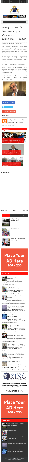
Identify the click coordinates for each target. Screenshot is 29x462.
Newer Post (4, 210)
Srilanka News (19, 43)
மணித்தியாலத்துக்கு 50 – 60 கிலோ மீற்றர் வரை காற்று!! (15, 424)
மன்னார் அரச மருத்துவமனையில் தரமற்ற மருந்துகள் (17, 240)
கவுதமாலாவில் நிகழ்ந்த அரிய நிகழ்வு (15, 306)
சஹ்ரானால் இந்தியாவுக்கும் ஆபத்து (15, 344)
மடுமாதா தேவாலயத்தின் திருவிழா (15, 353)
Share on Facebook (8, 102)
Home (14, 210)
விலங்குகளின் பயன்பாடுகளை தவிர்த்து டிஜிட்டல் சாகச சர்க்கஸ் (16, 451)
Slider (14, 43)
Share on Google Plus (8, 111)
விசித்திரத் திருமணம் (15, 229)
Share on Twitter (7, 107)
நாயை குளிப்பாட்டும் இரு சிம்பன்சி (15, 325)
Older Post (25, 210)
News (12, 43)
